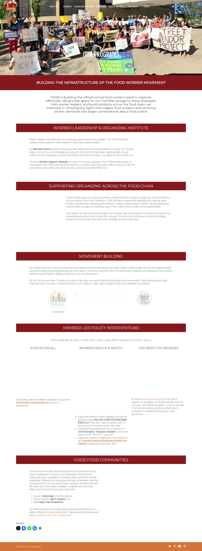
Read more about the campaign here (53, 517)
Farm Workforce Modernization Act (32, 404)
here (131, 155)
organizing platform (157, 401)
